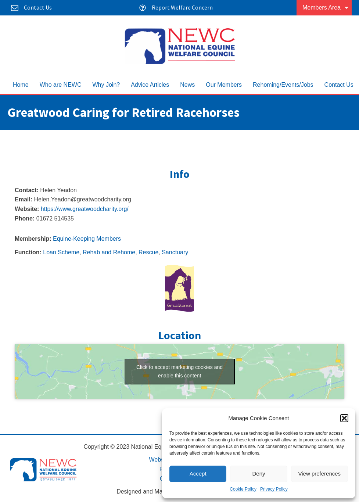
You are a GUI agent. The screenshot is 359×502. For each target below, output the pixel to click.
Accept (198, 473)
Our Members (224, 85)
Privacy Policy (274, 489)
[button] (344, 418)
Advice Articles (150, 85)
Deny (258, 473)
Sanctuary (175, 252)
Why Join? (106, 85)
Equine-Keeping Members (87, 239)
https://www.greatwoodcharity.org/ (85, 209)
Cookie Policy (243, 489)
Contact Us (338, 85)
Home (21, 85)
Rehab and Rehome (109, 252)
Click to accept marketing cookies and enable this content (179, 371)
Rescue (148, 252)
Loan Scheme (61, 252)
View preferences (319, 473)
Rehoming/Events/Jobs (283, 85)
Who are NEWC (61, 85)
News (187, 85)
